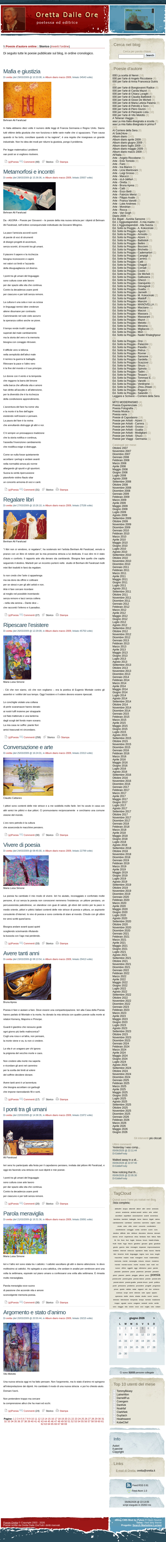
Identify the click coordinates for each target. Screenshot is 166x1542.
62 (42, 1424)
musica (142, 1265)
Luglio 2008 (119, 475)
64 (49, 1424)
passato (117, 1272)
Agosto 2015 (119, 735)
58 (92, 1421)
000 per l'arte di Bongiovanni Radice (133, 87)
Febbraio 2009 (120, 496)
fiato (159, 1237)
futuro (130, 1244)
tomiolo (148, 1300)
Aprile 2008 (119, 466)
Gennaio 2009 (120, 493)
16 (52, 1418)
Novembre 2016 (121, 780)
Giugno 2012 (120, 619)
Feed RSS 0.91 (137, 1485)
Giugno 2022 (120, 985)
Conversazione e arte (28, 747)
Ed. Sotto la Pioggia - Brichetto (130, 249)
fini (119, 1240)
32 (5, 1421)
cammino (145, 1223)
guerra (121, 1247)
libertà (157, 1251)
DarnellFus (123, 1398)
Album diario (119, 136)
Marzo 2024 (119, 1049)
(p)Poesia (11, 162)
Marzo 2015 (119, 719)
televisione (125, 1300)
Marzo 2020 (119, 903)
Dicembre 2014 (121, 710)
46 (52, 1421)
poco (147, 1275)
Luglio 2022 (119, 988)
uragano (137, 1303)
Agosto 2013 (119, 661)
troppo (117, 1303)
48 (59, 1421)
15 (49, 1418)
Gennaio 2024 (120, 1043)
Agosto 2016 (119, 771)
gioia (150, 1244)
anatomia (125, 1212)
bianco (145, 1219)
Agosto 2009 (119, 515)
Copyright (118, 1451)
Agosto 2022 (119, 991)
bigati (151, 1219)
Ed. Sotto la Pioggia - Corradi (129, 267)
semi (131, 1293)
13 (42, 1418)
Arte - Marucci (120, 176)
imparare (142, 1247)
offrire (123, 1268)
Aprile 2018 (119, 832)
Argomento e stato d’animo (34, 1312)
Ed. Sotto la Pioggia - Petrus (128, 350)
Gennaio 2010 (120, 530)
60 (99, 1421)
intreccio (131, 1251)
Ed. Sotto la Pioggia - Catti (127, 261)
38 (25, 1421)
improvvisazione (153, 1247)
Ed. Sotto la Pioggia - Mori (127, 332)
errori (121, 1237)
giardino (137, 1244)
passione (125, 1272)
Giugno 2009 (120, 509)
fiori (127, 1240)
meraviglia (133, 1261)
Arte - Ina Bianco (122, 167)
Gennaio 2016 (120, 750)
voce (137, 1307)
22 (72, 1418)
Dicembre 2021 (121, 967)
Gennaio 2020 (120, 897)
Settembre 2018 (121, 848)
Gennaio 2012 (120, 603)
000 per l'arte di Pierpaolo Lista (130, 112)
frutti (114, 1244)
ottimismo (142, 1268)
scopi (126, 1293)
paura (132, 1272)
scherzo (156, 1289)
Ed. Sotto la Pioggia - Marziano (130, 307)
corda (137, 1230)
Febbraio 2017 (120, 790)
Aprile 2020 (119, 906)
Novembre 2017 (121, 817)
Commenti (27, 162)
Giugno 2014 (120, 692)
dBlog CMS (121, 1520)
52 (72, 1421)
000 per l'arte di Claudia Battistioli (131, 96)
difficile (122, 1233)
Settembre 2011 (121, 591)
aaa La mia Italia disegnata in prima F (134, 124)
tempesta (134, 1300)
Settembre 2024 (121, 1068)
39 (29, 1421)
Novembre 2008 (121, 487)
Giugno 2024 (120, 1058)
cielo (125, 1226)
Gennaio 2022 (120, 970)
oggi (135, 1268)
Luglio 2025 (119, 1098)
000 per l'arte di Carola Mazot (129, 90)
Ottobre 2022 (120, 997)
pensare (148, 1272)
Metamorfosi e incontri (28, 171)
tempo (141, 1300)
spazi (148, 1293)
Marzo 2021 (119, 939)
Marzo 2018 (119, 829)
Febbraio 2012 (120, 606)
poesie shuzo (142, 1282)
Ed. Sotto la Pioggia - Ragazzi (129, 390)
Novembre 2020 (121, 927)
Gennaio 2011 (120, 567)
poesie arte (156, 1279)
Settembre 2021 (121, 958)
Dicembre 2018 (121, 857)
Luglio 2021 (119, 951)
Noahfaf (121, 1408)
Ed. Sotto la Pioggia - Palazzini (130, 344)
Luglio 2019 (119, 878)
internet (123, 1251)
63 (45, 1424)
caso (158, 1223)
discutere (142, 1233)
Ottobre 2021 (120, 961)
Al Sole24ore (120, 133)
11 (36, 1418)
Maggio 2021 (120, 945)
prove (116, 1289)
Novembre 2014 (121, 707)
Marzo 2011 (119, 573)
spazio (154, 1293)
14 (46, 1418)
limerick (121, 1254)
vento (151, 1303)
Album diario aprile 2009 (126, 139)
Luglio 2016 (119, 768)
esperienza (129, 1237)
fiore (123, 1240)
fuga (125, 1244)
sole (143, 1293)
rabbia (128, 1289)
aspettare (127, 1216)
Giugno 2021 (120, 948)
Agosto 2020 (119, 918)
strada (137, 1296)
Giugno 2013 (120, 655)
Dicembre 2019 (121, 893)
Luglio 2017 (119, 805)
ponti (114, 1286)
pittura (141, 1275)
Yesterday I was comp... (126, 1147)
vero (114, 1307)
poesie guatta (130, 1282)
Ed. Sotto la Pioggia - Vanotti (129, 380)
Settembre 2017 (121, 811)
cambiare (128, 1223)
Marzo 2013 (119, 646)
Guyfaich (122, 1415)
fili (115, 1240)
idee (127, 1247)
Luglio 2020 (119, 915)
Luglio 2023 (119, 1025)
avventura (154, 1216)
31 (102, 1418)
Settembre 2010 (121, 554)
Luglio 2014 (119, 695)
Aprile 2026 (119, 1126)
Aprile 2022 (119, 979)
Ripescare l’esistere (25, 625)
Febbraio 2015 (120, 716)
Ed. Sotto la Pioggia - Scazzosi (130, 362)
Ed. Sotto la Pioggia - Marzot (129, 310)
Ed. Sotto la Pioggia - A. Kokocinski (132, 228)
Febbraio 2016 (120, 753)
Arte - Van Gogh (121, 212)
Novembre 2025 (121, 1110)
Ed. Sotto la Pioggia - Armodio (129, 234)
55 (82, 1421)
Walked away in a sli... (125, 1159)
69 (65, 1424)
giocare (144, 1244)
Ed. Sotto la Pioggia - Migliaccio (130, 328)
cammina (136, 1223)
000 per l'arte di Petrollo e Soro (130, 106)
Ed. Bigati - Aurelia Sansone (128, 219)
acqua (125, 1209)
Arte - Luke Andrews (124, 203)
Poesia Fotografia (122, 408)
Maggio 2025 (120, 1092)
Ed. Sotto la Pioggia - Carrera (129, 258)
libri (115, 1254)
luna (152, 1254)
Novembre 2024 (121, 1074)
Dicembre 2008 (121, 490)
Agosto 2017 (119, 808)
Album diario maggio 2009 (127, 148)
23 (76, 1418)
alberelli (132, 1209)
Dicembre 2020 (121, 930)
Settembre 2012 (121, 628)
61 (102, 1421)
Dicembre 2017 (121, 820)
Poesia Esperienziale (124, 405)
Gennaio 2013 (120, 640)
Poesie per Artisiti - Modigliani (129, 432)
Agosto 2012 (119, 625)
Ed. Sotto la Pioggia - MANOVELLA (133, 304)
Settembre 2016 (121, 774)
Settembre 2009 (121, 518)
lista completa (121, 1202)
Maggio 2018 (120, 835)
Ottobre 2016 (120, 777)
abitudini (118, 1209)
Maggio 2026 (120, 1129)
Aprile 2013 (119, 649)
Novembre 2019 (121, 890)
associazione (138, 1216)
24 (79, 1418)
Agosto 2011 (119, 588)
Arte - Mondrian (121, 206)
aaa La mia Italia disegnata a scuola (133, 121)
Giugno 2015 (120, 729)
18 (59, 1418)
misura (141, 1261)
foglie (132, 1240)
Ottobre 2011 (120, 594)
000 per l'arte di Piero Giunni (129, 109)
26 (86, 1418)
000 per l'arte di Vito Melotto (128, 115)
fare (148, 1237)
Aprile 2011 (119, 576)
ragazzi (141, 1289)
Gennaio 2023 (120, 1006)
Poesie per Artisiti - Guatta (127, 429)
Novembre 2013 (121, 671)
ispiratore (139, 1251)
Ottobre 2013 (120, 667)
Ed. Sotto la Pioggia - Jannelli (129, 292)
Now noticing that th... (125, 1172)
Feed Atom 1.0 (137, 1490)
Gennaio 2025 (120, 1080)
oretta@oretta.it (146, 1470)
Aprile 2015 (119, 722)
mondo (117, 1265)
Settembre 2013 (121, 664)
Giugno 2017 (120, 802)
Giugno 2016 (120, 765)
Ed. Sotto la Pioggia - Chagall (129, 264)
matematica (153, 1258)
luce (147, 1254)
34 (12, 1421)
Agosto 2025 (119, 1101)
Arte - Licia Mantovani (125, 170)
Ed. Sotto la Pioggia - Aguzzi (128, 231)
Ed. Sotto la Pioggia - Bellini (128, 243)
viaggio (120, 1307)
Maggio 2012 (120, 616)
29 (96, 1418)
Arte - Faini (118, 164)
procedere (140, 1286)
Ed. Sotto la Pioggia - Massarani (131, 316)
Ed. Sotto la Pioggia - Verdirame (131, 383)
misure (147, 1261)
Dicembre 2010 (121, 564)
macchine (118, 1258)
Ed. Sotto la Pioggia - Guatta (129, 289)
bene (139, 1219)
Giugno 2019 (120, 875)
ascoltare (118, 1216)
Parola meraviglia (23, 1213)
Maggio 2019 (120, 872)
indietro (116, 1251)
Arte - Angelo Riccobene (126, 157)
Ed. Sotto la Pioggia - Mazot (128, 319)
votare (158, 1307)
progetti (148, 1286)
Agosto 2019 (119, 881)
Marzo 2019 (119, 866)
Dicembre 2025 (121, 1113)
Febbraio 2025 (120, 1083)
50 (65, 1421)
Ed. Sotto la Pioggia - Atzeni (128, 237)
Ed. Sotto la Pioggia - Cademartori (132, 252)
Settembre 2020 (121, 921)
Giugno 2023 (120, 1022)
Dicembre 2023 (121, 1040)
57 (89, 1421)
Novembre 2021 (121, 964)
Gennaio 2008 (120, 457)
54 (79, 1421)
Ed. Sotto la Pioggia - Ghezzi (129, 280)
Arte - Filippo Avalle (123, 197)
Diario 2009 (119, 215)
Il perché (117, 1448)
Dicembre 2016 (121, 784)
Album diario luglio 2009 (126, 145)
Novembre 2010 (121, 561)
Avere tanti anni (21, 953)
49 (62, 1421)
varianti (144, 1303)
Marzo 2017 (119, 793)
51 (69, 1421)
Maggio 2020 (120, 909)
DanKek (121, 1405)
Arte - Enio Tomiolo (123, 161)
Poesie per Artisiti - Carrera (128, 423)
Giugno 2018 (120, 838)
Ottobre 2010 (120, 558)
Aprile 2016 (119, 759)
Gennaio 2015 (120, 713)
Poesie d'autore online (21, 46)
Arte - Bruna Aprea (123, 185)
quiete (122, 1289)
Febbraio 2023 (120, 1009)
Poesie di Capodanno (125, 417)
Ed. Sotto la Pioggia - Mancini (129, 301)
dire (128, 1233)
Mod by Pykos (136, 1520)
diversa (150, 1233)
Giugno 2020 (120, 912)
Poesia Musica (121, 411)
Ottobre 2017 (120, 814)
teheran (116, 1300)
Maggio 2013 (120, 652)
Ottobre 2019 (120, 887)
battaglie (132, 1219)
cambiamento (118, 1223)
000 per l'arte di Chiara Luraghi (130, 93)
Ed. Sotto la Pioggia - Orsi (127, 341)
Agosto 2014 (119, 698)
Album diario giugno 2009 (127, 142)
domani (157, 1233)
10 (32, 1418)
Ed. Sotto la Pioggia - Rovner (129, 353)
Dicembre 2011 (121, 600)
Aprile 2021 (119, 942)
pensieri (156, 1272)
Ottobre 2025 (120, 1107)
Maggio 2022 (120, 982)
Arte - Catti (118, 188)
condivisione (120, 1230)
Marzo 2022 (119, 976)
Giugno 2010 (120, 545)
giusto (115, 1247)
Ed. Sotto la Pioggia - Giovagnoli (131, 286)
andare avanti (136, 1212)
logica (142, 1254)
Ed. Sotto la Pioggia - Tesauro (129, 374)
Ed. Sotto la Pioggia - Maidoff (129, 298)
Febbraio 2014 (120, 680)
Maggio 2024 (120, 1055)
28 (92, 1418)
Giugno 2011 (120, 582)
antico (145, 1212)
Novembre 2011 (121, 597)
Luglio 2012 (119, 622)
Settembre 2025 (121, 1104)
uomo (130, 1303)
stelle (126, 1296)
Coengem (122, 1401)
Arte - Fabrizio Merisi (124, 194)
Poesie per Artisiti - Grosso (128, 426)
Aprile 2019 (119, 869)
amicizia (155, 1209)
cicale (119, 1226)
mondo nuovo (127, 1265)
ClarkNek (122, 1412)
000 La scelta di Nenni (125, 75)
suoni (150, 1296)
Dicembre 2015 (121, 747)
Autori (115, 1445)
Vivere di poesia (21, 845)
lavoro (151, 1251)
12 (39, 1418)
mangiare (138, 1258)
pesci (115, 1275)
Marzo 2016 (119, 756)
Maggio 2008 (120, 469)
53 (75, 1421)
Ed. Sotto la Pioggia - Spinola (129, 368)
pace (150, 1268)
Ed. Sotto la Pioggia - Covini (128, 270)
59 (95, 1421)
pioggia (135, 1275)
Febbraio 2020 (120, 900)
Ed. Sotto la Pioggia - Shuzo (128, 365)
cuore (150, 1230)
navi (148, 1265)
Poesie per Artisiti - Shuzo (127, 435)
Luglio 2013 (119, 658)
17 (56, 1418)
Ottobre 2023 (120, 1034)
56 (85, 1421)
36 (18, 1421)
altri (143, 1209)
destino (116, 1233)
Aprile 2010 (119, 539)
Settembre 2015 (121, 738)
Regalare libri (18, 499)
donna (114, 1237)
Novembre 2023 (121, 1037)
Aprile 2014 (119, 686)
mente (125, 1261)
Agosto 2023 (119, 1028)
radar (134, 1289)
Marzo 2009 (119, 499)
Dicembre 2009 (121, 527)
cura (155, 1230)
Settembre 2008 (121, 481)
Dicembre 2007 (121, 454)
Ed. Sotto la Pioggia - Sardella (129, 359)
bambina (117, 1219)
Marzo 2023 (119, 1013)
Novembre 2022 (121, 1000)
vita (126, 1307)
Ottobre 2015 (120, 741)
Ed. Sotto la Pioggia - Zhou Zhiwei (132, 386)
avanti (146, 1216)
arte (150, 1212)
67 (59, 1424)
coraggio (130, 1230)
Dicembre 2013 (121, 674)
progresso (157, 1286)
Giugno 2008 (120, 472)
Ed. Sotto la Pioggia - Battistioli (130, 240)
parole (155, 1268)
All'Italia (116, 154)
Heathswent (123, 1418)
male (132, 1258)
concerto (142, 1226)
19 (62, 1418)
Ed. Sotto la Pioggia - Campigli (130, 255)
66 (55, 1424)
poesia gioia (127, 1279)
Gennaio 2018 (120, 823)
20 (66, 1418)
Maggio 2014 (120, 689)
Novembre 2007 (121, 451)
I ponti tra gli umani (25, 1109)
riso (150, 1289)
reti (146, 1289)
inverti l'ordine (60, 46)
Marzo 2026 (119, 1122)
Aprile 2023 (119, 1016)
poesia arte (116, 1279)
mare (146, 1258)
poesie (148, 1279)
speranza (118, 1296)
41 (35, 1421)
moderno (155, 1261)
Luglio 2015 (119, 732)
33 (8, 1421)
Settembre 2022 (121, 994)
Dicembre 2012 (121, 637)
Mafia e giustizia (21, 71)
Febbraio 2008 (120, 460)
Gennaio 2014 (120, 677)
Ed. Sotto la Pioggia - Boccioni (130, 246)
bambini (125, 1219)
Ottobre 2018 (120, 851)
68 (62, 1424)
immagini (134, 1247)
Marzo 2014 (119, 683)
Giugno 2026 (120, 1132)
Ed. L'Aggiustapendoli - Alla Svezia (132, 225)
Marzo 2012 (119, 609)
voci (141, 1307)
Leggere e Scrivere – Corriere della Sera (135, 396)
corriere (144, 1230)
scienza (119, 1293)
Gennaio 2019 (120, 860)
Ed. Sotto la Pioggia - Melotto (129, 322)
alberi (139, 1209)
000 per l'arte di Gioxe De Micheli (131, 99)
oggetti (130, 1268)
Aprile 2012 (119, 612)
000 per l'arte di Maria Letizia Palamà (134, 102)
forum (145, 1240)
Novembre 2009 (121, 524)
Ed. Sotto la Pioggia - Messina (130, 325)
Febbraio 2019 (120, 863)
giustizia (157, 1244)
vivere (131, 1307)
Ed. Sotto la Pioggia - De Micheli (131, 274)
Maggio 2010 (120, 542)
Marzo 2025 (119, 1086)
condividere (151, 1226)
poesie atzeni (119, 1282)
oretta (9, 77)
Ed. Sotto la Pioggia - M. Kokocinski (133, 295)
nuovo (117, 1268)
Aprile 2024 (119, 1052)
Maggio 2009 (120, 506)
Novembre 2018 (121, 854)
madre (126, 1258)
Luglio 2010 (119, 548)
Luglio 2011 (119, 585)
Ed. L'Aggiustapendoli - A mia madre (133, 222)
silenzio (137, 1293)
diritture (134, 1233)
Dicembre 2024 (121, 1077)
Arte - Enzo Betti (121, 191)
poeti (151, 1282)
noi (157, 1265)
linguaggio (134, 1254)
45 (49, 1421)
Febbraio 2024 (120, 1046)
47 (55, 1421)
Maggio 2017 (120, 799)
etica (136, 1237)
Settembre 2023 (121, 1031)
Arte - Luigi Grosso (123, 173)
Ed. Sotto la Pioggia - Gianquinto (131, 283)
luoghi (157, 1254)
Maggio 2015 (120, 725)
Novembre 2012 (121, 634)
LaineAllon (123, 1394)
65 (52, 1424)
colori (135, 1226)
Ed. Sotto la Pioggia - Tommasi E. (132, 377)
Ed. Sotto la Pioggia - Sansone (130, 356)
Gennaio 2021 (120, 933)
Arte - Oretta (119, 182)
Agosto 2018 (119, 845)
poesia (155, 1275)
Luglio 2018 (119, 842)
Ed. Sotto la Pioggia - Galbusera (131, 277)
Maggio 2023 (120, 1019)
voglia (147, 1307)
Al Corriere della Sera (125, 130)
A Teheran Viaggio (123, 118)
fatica (154, 1237)
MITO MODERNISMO (125, 402)
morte (136, 1265)
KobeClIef (122, 1422)
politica (157, 1282)
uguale (123, 1303)
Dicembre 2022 (121, 1003)
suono (155, 1296)
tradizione (156, 1300)
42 (39, 1421)
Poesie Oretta (10, 1522)
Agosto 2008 (119, 478)
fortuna (138, 1240)
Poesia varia (119, 414)
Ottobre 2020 (120, 924)
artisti (155, 1212)
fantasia (143, 1237)
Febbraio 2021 (120, 936)
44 (45, 1421)
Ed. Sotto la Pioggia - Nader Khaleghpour (136, 335)
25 (82, 1418)
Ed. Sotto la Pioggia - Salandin (130, 393)
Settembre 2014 (121, 701)
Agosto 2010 (119, 551)
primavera (122, 1286)
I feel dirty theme (153, 1522)
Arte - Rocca (119, 209)
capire (152, 1223)
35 (15, 1421)
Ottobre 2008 (120, 484)
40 (32, 1421)
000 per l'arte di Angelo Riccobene (132, 78)
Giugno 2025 (120, 1095)
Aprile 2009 (119, 503)
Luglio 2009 (119, 512)
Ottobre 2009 (120, 521)
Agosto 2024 (119, 1064)
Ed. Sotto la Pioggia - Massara (130, 313)
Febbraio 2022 (120, 973)
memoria (117, 1261)
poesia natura (138, 1279)
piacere (121, 1275)
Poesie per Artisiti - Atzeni (127, 420)
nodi (152, 1265)
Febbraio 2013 (120, 643)
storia (131, 1296)
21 (69, 1418)
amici (149, 1209)
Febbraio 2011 (120, 570)
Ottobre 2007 (120, 448)
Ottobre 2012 (120, 631)
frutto (120, 1244)
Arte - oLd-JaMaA (122, 179)
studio (144, 1296)
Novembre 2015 (121, 744)
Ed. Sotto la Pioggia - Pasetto (129, 347)
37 (22, 1421)
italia (146, 1251)
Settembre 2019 (121, 884)
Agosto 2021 (119, 955)
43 (42, 1421)
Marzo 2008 (119, 463)
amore (118, 1212)
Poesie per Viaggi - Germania (129, 438)
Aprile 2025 (119, 1089)
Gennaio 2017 (120, 787)
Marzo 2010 (119, 536)
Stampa (61, 162)
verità (156, 1303)
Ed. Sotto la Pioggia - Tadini (128, 371)
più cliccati (155, 1138)
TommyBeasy (124, 1391)
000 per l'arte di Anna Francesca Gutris (135, 81)
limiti (127, 1254)
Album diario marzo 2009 (58, 77)
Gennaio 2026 (120, 1116)
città (130, 1226)
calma (157, 1219)
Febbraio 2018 (120, 826)
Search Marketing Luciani (147, 1525)
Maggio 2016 (120, 762)
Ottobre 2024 (120, 1071)
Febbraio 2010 (120, 533)
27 (89, 1418)
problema (131, 1286)
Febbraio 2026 (120, 1119)
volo (152, 1307)
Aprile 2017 (119, 796)
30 (99, 1418)
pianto (128, 1275)
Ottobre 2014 (120, 704)
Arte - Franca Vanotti (124, 200)
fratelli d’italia (154, 1240)
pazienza (139, 1272)
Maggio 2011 (120, 579)
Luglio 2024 (119, 1061)
